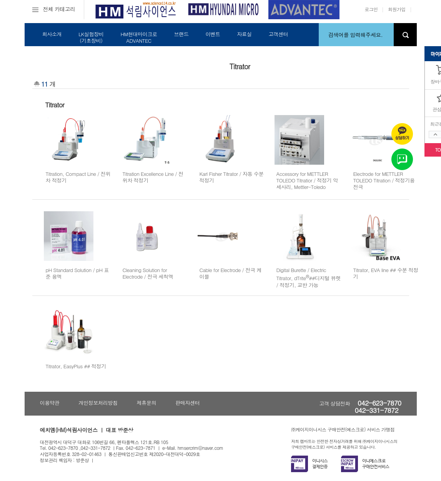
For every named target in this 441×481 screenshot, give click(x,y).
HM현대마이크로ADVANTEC (138, 37)
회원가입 (397, 9)
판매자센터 (187, 402)
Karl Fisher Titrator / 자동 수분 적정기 (232, 177)
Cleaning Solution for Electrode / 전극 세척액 (148, 273)
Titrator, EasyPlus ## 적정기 (76, 366)
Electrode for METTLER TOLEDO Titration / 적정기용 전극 (384, 180)
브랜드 (181, 34)
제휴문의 (146, 402)
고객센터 (278, 34)
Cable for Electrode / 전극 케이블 (230, 273)
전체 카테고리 (53, 9)
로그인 (371, 9)
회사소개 (52, 34)
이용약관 (50, 402)
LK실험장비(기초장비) (90, 37)
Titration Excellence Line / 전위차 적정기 (153, 177)
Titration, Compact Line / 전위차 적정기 (78, 177)
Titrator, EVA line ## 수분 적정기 (385, 273)
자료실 (244, 34)
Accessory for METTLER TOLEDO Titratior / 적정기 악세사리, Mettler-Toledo (307, 180)
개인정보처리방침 (97, 402)
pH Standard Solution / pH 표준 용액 (77, 273)
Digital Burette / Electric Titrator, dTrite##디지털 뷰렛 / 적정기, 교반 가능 (308, 277)
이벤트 (212, 34)
